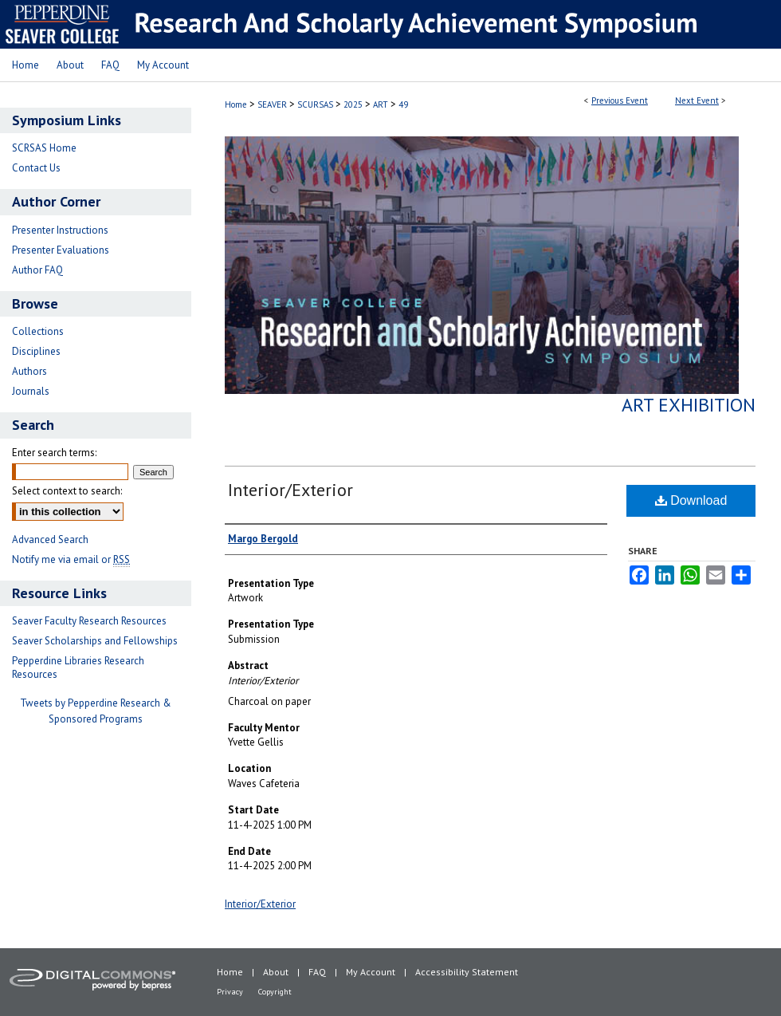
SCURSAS (316, 104)
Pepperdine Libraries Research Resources (78, 667)
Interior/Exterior (290, 489)
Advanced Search (50, 539)
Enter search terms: (54, 452)
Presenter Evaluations (60, 250)
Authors (29, 371)
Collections (38, 331)
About (275, 972)
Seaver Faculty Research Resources (89, 621)
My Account (370, 972)
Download (691, 500)
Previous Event (619, 100)
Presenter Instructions (60, 230)
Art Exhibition (688, 404)
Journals (30, 391)
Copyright (275, 991)
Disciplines (36, 351)
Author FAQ (37, 270)
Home (236, 104)
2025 (354, 104)
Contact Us (36, 168)
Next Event (697, 100)
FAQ (317, 972)
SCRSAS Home (44, 148)
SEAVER (273, 104)
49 (403, 104)
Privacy (230, 991)
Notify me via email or (71, 559)
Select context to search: (67, 491)
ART (381, 104)
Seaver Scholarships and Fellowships (95, 641)
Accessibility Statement (466, 972)
